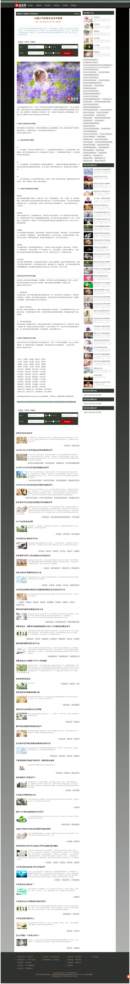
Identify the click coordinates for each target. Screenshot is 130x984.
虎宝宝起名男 (102, 152)
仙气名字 (67, 445)
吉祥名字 (76, 862)
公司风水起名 (75, 880)
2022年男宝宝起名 (104, 80)
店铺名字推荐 (71, 402)
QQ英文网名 (98, 375)
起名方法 (76, 931)
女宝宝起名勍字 (87, 120)
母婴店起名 (30, 639)
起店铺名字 (53, 639)
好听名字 (48, 551)
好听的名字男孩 (87, 158)
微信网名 (70, 965)
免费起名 (77, 13)
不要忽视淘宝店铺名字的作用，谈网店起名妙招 (35, 760)
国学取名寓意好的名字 (101, 276)
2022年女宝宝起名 (104, 72)
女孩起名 (58, 534)
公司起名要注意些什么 (25, 918)
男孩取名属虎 (101, 136)
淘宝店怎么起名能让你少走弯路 (28, 709)
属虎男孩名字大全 (100, 158)
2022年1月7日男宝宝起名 (90, 91)
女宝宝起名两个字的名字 (90, 62)
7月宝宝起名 (75, 517)
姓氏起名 (21, 968)
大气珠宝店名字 (47, 402)
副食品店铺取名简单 (73, 622)
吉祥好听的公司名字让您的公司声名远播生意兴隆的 (37, 846)
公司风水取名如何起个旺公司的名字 (30, 867)
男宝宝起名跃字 (99, 85)
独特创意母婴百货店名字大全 (28, 643)
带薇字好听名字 (74, 585)
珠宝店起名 (34, 13)
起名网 (30, 5)
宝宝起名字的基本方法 (101, 205)
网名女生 (78, 962)
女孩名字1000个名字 (101, 176)
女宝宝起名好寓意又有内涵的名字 (60, 517)
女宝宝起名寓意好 (61, 480)
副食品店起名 (50, 622)
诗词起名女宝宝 (87, 161)
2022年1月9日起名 (88, 112)
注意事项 (69, 841)
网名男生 (78, 959)
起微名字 (39, 5)
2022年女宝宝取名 (48, 480)
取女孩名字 (45, 517)
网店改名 (76, 756)
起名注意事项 (75, 534)
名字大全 (62, 551)
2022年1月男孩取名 (89, 136)
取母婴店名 (62, 639)
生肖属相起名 (30, 965)
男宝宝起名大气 (98, 155)
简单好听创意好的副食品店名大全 (29, 609)
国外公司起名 (66, 824)
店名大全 (69, 639)
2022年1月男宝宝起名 (89, 80)
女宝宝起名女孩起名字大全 (27, 538)
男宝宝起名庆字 (101, 115)
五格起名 (35, 602)
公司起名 (56, 5)
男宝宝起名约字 (87, 85)
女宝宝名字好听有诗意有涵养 (103, 142)
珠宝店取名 (21, 402)
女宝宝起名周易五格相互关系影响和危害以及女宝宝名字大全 (40, 590)
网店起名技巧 (75, 773)
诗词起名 (21, 965)
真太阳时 (56, 53)
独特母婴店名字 (63, 656)
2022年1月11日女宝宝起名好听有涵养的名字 (34, 450)
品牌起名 (76, 897)
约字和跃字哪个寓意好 (89, 88)
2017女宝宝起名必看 (24, 521)
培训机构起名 (47, 959)
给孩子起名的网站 (88, 150)
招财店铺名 (45, 639)
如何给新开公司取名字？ (26, 777)
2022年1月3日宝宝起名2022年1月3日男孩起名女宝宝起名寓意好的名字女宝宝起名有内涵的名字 (97, 65)
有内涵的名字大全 (74, 498)
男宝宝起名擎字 (87, 118)
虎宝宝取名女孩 (87, 139)
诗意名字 (55, 551)
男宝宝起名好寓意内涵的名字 (91, 107)
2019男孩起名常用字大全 (102, 219)
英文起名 (78, 956)
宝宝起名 (48, 5)
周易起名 (28, 602)
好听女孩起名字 (55, 568)
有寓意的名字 (67, 914)
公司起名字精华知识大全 (26, 795)
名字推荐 (76, 639)
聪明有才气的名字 (100, 161)
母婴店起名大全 (74, 656)
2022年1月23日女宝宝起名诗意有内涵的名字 (34, 485)
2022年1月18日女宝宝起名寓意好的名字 (32, 467)
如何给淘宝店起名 (23, 679)
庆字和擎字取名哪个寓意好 (102, 118)
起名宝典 (29, 962)
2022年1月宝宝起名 (106, 134)
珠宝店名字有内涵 (59, 402)
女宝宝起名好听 (49, 463)
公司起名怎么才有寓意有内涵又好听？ (31, 901)
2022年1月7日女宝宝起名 (90, 96)
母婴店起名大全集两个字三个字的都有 (31, 661)
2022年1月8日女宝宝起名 (90, 109)
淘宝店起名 (64, 684)
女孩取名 (76, 551)
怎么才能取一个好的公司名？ (28, 935)
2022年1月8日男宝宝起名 (90, 104)
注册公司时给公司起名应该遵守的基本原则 (33, 829)
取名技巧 (76, 739)
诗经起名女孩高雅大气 (101, 247)
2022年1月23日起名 (31, 498)
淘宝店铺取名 (75, 705)
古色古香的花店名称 (100, 347)
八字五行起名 (31, 959)
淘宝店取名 (62, 756)
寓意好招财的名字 (104, 147)
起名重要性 (50, 602)
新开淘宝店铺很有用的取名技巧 (28, 726)
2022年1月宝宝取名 (102, 112)
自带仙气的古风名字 (24, 433)
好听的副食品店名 (60, 622)
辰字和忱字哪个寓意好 (89, 147)
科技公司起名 (55, 956)
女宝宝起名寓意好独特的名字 (91, 99)
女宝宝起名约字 (87, 101)
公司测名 (97, 45)
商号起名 (69, 862)
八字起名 (65, 5)
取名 (78, 684)
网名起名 (70, 956)
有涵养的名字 (60, 463)
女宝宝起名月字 (107, 99)
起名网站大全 (87, 155)
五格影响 (65, 602)
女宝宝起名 (66, 534)
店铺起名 (74, 5)
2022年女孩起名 (88, 142)
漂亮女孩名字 (75, 568)
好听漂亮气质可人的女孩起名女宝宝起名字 (33, 556)
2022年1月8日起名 (106, 109)
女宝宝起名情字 (99, 120)
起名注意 (69, 931)
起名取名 (76, 841)
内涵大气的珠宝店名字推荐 (92, 395)
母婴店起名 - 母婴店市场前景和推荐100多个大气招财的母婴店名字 (43, 626)
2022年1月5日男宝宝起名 (90, 77)
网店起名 (72, 684)
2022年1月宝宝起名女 (45, 498)
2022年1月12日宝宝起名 (90, 134)
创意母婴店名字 (52, 656)
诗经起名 (30, 956)
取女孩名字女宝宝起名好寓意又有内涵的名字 (34, 502)
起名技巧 (69, 551)
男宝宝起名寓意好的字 (89, 152)
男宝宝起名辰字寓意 (89, 144)
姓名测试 (97, 38)
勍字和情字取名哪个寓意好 (91, 123)
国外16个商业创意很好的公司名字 (30, 812)
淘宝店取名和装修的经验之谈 (28, 692)
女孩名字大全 (66, 568)
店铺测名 (97, 52)
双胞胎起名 (29, 968)
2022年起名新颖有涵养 (72, 463)
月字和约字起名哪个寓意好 (102, 101)
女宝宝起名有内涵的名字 (90, 59)
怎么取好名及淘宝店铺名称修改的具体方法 (33, 743)
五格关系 (42, 602)
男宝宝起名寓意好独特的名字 (91, 93)
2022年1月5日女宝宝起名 (90, 69)
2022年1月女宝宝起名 (35, 480)
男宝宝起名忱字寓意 (103, 144)
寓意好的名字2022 (73, 480)
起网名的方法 (98, 368)
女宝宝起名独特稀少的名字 (91, 75)
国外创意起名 (75, 824)
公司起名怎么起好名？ (25, 884)
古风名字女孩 (75, 445)
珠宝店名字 (29, 338)
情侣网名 (70, 962)
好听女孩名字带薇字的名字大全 (28, 573)
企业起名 (55, 862)
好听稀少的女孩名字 (89, 126)
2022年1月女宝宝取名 (101, 139)
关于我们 (95, 956)
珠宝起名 (38, 402)
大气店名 (37, 639)
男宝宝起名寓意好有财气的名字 (92, 83)
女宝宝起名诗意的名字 (60, 498)
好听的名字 (76, 914)
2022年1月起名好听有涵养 (35, 463)
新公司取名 (76, 790)
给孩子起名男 (100, 150)
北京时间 (49, 53)
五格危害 (58, 602)
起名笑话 (70, 959)
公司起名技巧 (66, 880)
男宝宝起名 (21, 956)
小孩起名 (51, 585)
